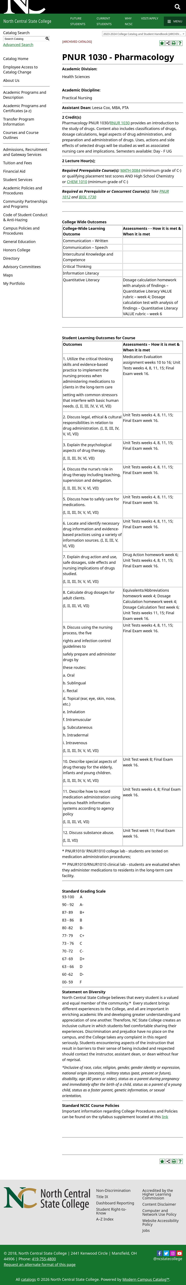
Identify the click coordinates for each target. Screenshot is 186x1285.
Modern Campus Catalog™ (145, 1279)
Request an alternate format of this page (40, 1264)
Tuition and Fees (17, 162)
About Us (11, 80)
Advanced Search (18, 44)
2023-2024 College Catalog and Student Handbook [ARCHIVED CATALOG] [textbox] (144, 34)
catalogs (28, 1279)
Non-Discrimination (113, 1190)
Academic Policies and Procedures (22, 190)
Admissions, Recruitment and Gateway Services (25, 152)
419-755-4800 (44, 1258)
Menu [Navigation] (175, 21)
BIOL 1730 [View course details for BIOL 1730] (87, 196)
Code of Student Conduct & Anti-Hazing (25, 217)
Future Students (77, 21)
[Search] (177, 7)
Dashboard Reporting (115, 1202)
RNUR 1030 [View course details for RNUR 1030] (120, 122)
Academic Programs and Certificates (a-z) (24, 108)
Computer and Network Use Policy (159, 1212)
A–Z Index (105, 1219)
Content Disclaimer (159, 1204)
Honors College (16, 249)
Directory (11, 258)
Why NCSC (129, 21)
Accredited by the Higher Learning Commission (157, 1194)
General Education (19, 241)
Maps (8, 275)
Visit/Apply (149, 18)
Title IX (102, 1196)
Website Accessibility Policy (160, 1222)
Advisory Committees (22, 266)
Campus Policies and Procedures (21, 231)
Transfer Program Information (18, 122)
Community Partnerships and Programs (25, 204)
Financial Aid (14, 171)
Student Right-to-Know (111, 1211)
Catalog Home (15, 58)
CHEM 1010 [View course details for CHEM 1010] (77, 181)
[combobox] (144, 33)
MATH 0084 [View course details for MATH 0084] (130, 170)
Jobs (146, 1230)
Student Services (17, 179)
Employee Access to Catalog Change (20, 69)
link (165, 1116)
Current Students (104, 21)
